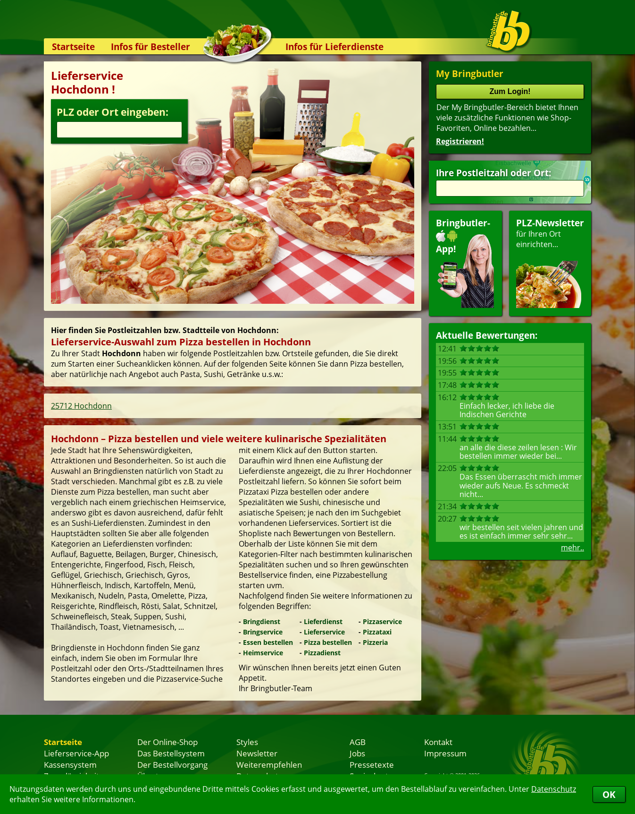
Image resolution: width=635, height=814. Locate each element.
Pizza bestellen (328, 642)
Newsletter (256, 753)
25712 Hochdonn (81, 406)
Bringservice (263, 631)
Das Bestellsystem (171, 753)
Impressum (445, 753)
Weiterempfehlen (269, 764)
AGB (358, 741)
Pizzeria (375, 642)
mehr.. (572, 547)
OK (609, 794)
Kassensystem (70, 764)
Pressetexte (372, 764)
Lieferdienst (323, 621)
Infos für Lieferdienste (334, 46)
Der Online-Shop (167, 741)
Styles (247, 741)
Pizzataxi (377, 631)
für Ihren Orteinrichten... (550, 262)
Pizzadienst (322, 652)
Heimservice (263, 652)
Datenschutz (553, 789)
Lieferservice (324, 631)
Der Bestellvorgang (172, 764)
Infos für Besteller (150, 46)
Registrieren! (460, 141)
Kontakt (438, 741)
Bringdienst (261, 621)
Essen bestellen (268, 642)
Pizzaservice (382, 621)
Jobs (357, 753)
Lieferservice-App (76, 753)
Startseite (73, 46)
